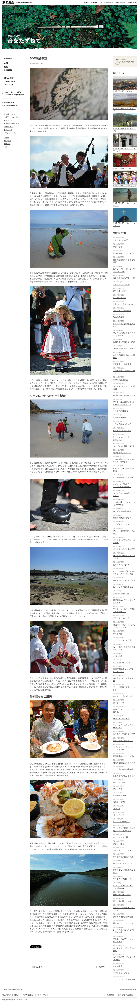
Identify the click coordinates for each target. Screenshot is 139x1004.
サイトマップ (42, 995)
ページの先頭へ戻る (128, 989)
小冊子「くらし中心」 (12, 117)
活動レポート (14, 102)
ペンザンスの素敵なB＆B (123, 446)
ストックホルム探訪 (121, 240)
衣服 (14, 63)
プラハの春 (117, 789)
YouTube (7, 144)
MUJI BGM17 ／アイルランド (125, 108)
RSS (5, 147)
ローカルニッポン (14, 93)
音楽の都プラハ (119, 795)
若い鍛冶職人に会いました (124, 253)
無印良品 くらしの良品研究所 (17, 2)
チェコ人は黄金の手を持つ (124, 769)
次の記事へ (37, 967)
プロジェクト (14, 81)
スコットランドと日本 (122, 640)
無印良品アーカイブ (11, 123)
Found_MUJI (8, 126)
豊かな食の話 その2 (122, 895)
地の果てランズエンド (122, 453)
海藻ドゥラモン (119, 802)
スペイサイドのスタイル (123, 587)
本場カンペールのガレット (124, 395)
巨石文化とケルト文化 (122, 364)
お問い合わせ (120, 2)
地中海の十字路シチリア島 (124, 734)
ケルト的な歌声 (119, 417)
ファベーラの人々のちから (124, 979)
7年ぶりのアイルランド (122, 863)
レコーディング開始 (121, 837)
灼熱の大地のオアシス (122, 518)
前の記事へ (100, 967)
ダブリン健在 (118, 844)
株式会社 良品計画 (125, 995)
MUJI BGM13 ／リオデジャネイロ (125, 203)
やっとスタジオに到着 (122, 431)
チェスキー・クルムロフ (123, 741)
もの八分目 (8, 130)
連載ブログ (8, 120)
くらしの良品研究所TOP (12, 989)
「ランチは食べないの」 (123, 424)
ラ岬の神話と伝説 (120, 380)
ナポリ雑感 (117, 656)
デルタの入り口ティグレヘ (124, 879)
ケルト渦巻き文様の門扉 (123, 857)
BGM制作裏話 (118, 317)
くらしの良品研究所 (106, 2)
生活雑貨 (14, 70)
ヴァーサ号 (117, 247)
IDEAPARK (14, 78)
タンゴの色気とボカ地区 (123, 917)
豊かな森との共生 (120, 291)
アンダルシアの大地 (121, 524)
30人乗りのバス (119, 298)
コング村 (116, 809)
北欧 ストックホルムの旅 (123, 304)
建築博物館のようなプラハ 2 (125, 756)
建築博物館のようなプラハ (124, 763)
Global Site (132, 2)
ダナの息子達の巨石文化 (123, 477)
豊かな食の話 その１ (122, 901)
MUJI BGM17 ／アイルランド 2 (125, 128)
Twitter (6, 137)
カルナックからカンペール (124, 348)
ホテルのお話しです (121, 593)
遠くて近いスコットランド (124, 580)
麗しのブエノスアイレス (123, 923)
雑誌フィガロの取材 (121, 718)
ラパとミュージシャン (122, 973)
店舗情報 (94, 2)
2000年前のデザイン (121, 662)
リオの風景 (117, 966)
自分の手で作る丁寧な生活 (124, 278)
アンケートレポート (14, 105)
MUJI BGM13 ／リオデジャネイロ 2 (125, 223)
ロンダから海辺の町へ (122, 511)
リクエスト (14, 84)
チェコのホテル (119, 782)
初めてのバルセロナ (121, 565)
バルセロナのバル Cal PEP (124, 549)
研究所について (10, 114)
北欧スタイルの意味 (121, 284)
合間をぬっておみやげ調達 (124, 342)
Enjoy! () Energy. (10, 133)
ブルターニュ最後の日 (122, 311)
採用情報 (110, 995)
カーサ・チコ (118, 703)
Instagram (7, 141)
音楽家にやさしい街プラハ (124, 776)
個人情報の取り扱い (10, 995)
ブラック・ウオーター (122, 618)
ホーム (86, 2)
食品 (14, 67)
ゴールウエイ (118, 815)
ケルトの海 (117, 634)
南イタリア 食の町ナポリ (123, 696)
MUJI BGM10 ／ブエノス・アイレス (125, 148)
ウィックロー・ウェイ (122, 850)
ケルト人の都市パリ (121, 411)
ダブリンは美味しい (121, 822)
